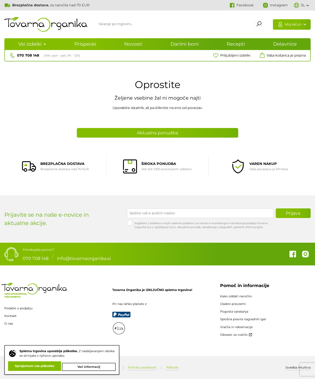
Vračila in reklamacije (236, 327)
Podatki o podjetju (18, 308)
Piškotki (172, 367)
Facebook (293, 254)
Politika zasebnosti (142, 367)
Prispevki (85, 44)
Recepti (236, 44)
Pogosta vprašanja (234, 311)
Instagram (305, 254)
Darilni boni (185, 44)
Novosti (133, 44)
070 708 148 (36, 256)
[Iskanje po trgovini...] (172, 25)
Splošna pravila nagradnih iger (243, 319)
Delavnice (285, 44)
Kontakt (10, 316)
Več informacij (89, 367)
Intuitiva (298, 367)
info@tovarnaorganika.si (84, 256)
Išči (256, 25)
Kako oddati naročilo (236, 296)
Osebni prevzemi (233, 304)
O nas (8, 323)
